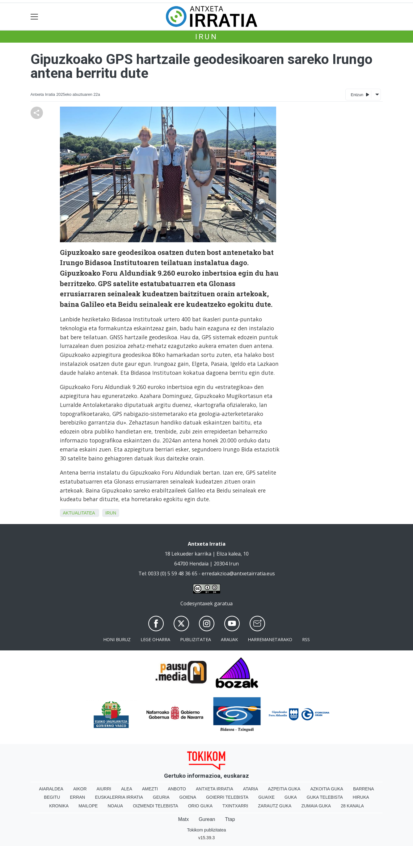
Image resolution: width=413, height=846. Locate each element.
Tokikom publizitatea (206, 829)
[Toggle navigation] (34, 16)
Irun (206, 36)
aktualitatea (79, 512)
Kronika (59, 805)
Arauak (229, 639)
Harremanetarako (270, 639)
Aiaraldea (51, 788)
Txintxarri (235, 805)
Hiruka (361, 797)
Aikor (80, 788)
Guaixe (266, 797)
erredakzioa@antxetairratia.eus (238, 573)
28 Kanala (352, 805)
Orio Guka (200, 805)
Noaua (115, 805)
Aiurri (104, 788)
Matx (183, 819)
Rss (306, 639)
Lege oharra (155, 639)
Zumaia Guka (316, 805)
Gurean (207, 819)
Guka (290, 797)
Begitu (52, 797)
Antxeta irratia (214, 788)
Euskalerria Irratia (119, 797)
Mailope (88, 805)
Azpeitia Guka (284, 788)
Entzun (360, 94)
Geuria (161, 797)
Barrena (363, 788)
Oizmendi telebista (155, 805)
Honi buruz (117, 639)
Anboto (177, 788)
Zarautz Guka (274, 805)
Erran (77, 797)
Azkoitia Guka (326, 788)
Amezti (150, 788)
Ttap (230, 819)
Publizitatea (195, 639)
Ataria (250, 788)
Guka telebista (325, 797)
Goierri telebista (227, 797)
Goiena (187, 797)
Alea (126, 788)
